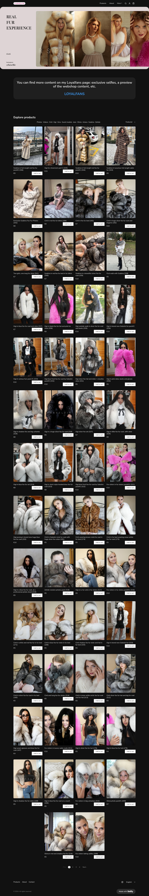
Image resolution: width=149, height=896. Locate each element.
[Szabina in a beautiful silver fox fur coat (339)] (90, 251)
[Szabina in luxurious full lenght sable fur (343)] (121, 145)
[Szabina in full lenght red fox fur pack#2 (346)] (27, 145)
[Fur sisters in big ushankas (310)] (90, 778)
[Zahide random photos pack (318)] (58, 567)
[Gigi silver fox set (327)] (90, 409)
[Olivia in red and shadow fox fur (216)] (58, 831)
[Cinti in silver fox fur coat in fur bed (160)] (27, 673)
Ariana (85, 122)
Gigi (54, 122)
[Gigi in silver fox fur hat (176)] (90, 726)
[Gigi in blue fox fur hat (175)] (121, 726)
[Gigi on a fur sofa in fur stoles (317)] (90, 567)
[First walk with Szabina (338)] (121, 251)
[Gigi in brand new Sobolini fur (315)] (121, 620)
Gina (59, 122)
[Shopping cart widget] (133, 3)
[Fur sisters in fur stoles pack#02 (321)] (121, 462)
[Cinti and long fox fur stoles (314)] (58, 673)
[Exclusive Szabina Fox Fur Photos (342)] (27, 198)
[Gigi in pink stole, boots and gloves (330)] (121, 357)
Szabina (91, 122)
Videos (45, 122)
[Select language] (131, 882)
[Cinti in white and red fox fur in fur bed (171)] (27, 620)
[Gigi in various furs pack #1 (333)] (27, 357)
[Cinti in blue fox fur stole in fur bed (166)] (58, 620)
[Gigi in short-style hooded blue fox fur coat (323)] (58, 462)
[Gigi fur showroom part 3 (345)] (58, 145)
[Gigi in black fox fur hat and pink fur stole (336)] (58, 304)
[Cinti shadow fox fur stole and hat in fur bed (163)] (90, 620)
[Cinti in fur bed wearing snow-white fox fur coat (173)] (121, 515)
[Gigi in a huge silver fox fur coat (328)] (58, 409)
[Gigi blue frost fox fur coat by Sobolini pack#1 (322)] (90, 462)
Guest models (67, 122)
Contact (31, 882)
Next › (85, 867)
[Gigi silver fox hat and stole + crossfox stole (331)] (90, 357)
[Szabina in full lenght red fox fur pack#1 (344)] (90, 145)
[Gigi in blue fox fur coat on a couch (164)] (58, 778)
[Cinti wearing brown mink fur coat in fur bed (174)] (90, 515)
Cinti (50, 122)
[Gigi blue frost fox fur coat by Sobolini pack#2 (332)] (58, 357)
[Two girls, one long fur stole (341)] (27, 251)
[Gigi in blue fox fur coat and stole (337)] (27, 304)
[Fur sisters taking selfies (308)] (90, 831)
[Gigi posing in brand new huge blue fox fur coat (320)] (27, 515)
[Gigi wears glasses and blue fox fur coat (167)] (27, 726)
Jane (74, 122)
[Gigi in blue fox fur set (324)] (27, 462)
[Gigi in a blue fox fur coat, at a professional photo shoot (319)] (27, 567)
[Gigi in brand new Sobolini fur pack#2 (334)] (121, 304)
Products (103, 3)
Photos (39, 122)
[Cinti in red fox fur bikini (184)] (58, 198)
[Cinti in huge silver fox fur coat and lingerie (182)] (121, 198)
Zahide (97, 122)
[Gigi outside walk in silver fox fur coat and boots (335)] (90, 304)
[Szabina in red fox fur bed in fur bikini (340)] (58, 251)
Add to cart (37, 173)
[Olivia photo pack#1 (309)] (121, 778)
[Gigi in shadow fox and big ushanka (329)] (27, 409)
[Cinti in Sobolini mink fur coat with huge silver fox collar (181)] (58, 515)
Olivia (79, 122)
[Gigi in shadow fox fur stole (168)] (27, 778)
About (111, 3)
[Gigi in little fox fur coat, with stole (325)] (121, 409)
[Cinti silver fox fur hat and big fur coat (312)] (121, 673)
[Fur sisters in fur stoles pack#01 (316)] (121, 567)
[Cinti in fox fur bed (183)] (90, 198)
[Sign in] (129, 3)
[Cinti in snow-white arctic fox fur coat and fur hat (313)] (90, 673)
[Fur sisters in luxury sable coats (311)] (58, 726)
